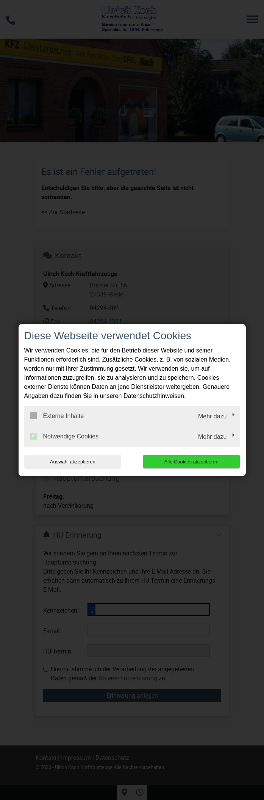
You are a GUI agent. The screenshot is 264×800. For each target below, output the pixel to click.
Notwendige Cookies (64, 436)
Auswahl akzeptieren (72, 462)
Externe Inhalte (57, 415)
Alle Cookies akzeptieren (191, 462)
